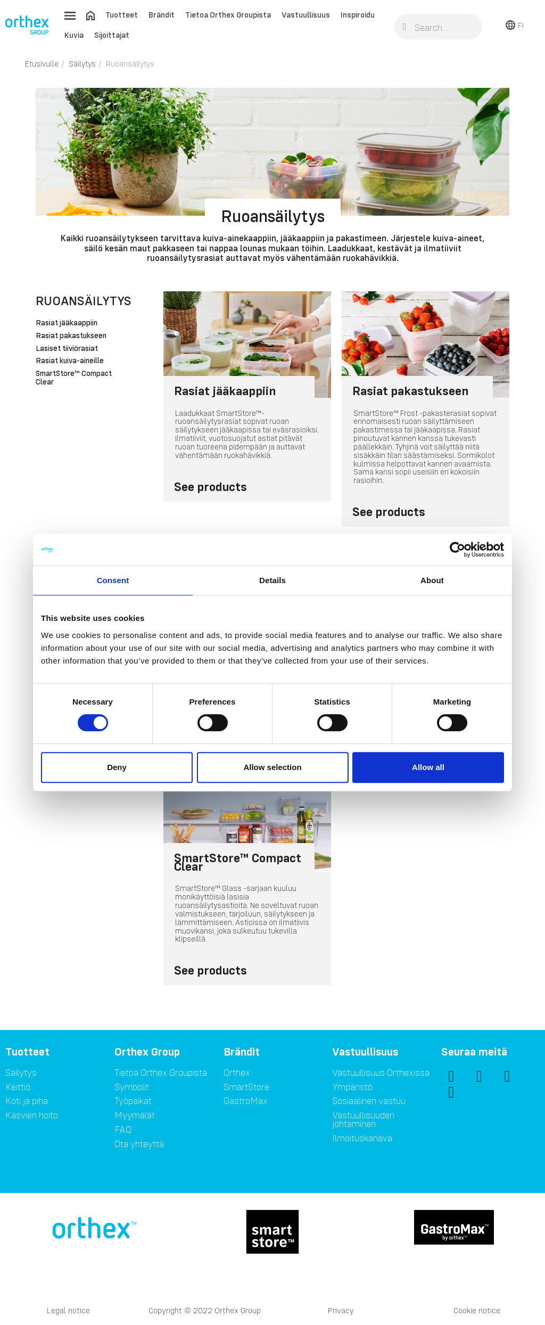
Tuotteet (121, 15)
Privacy (341, 1310)
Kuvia (74, 35)
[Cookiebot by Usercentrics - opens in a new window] (457, 550)
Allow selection (272, 767)
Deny (117, 767)
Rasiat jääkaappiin (66, 323)
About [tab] (432, 580)
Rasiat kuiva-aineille (70, 361)
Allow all (428, 767)
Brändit (161, 15)
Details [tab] (272, 580)
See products (210, 486)
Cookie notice (476, 1310)
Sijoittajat (111, 35)
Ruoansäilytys (83, 300)
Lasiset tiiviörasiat (67, 349)
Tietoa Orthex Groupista (228, 15)
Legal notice (68, 1310)
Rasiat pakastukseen (71, 336)
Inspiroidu (358, 15)
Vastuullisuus (306, 15)
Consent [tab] (113, 580)
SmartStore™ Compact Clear (74, 378)
